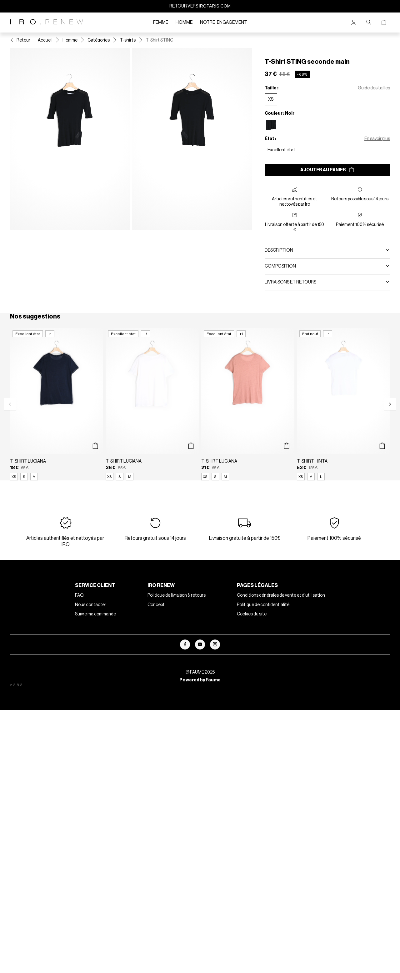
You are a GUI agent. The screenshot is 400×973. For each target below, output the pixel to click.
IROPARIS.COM (215, 5)
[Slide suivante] (390, 404)
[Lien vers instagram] (215, 644)
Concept (156, 605)
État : (270, 139)
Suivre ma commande (95, 614)
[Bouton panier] (384, 23)
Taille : (271, 88)
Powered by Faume (200, 680)
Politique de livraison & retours (177, 595)
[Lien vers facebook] (185, 644)
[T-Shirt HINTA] (343, 404)
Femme (160, 22)
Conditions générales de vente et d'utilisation (281, 595)
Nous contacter (90, 605)
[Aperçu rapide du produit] (95, 445)
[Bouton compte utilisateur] (354, 23)
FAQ (79, 595)
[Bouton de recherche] (368, 23)
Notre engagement (223, 22)
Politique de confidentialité (263, 605)
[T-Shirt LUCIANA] (56, 404)
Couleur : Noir (279, 113)
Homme (184, 22)
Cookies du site (252, 614)
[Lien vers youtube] (200, 644)
